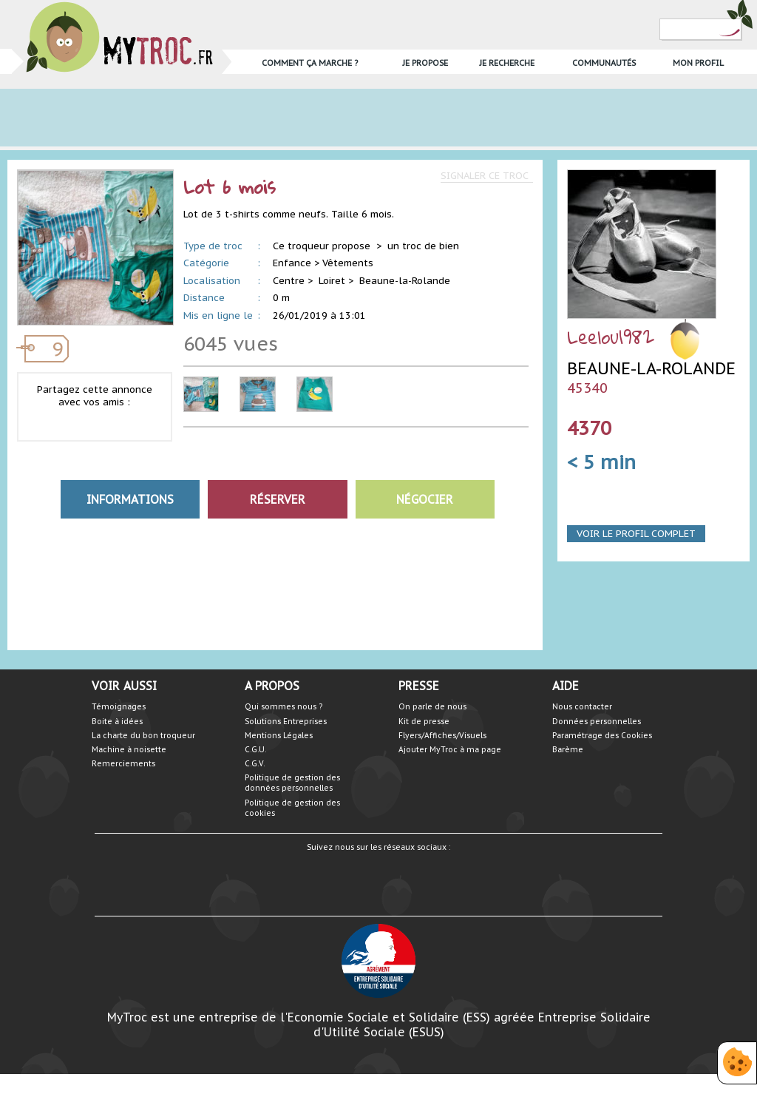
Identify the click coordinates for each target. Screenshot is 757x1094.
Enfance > (296, 263)
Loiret (332, 280)
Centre (289, 280)
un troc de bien (423, 246)
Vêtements (347, 263)
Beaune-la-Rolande (404, 280)
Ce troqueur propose (323, 246)
